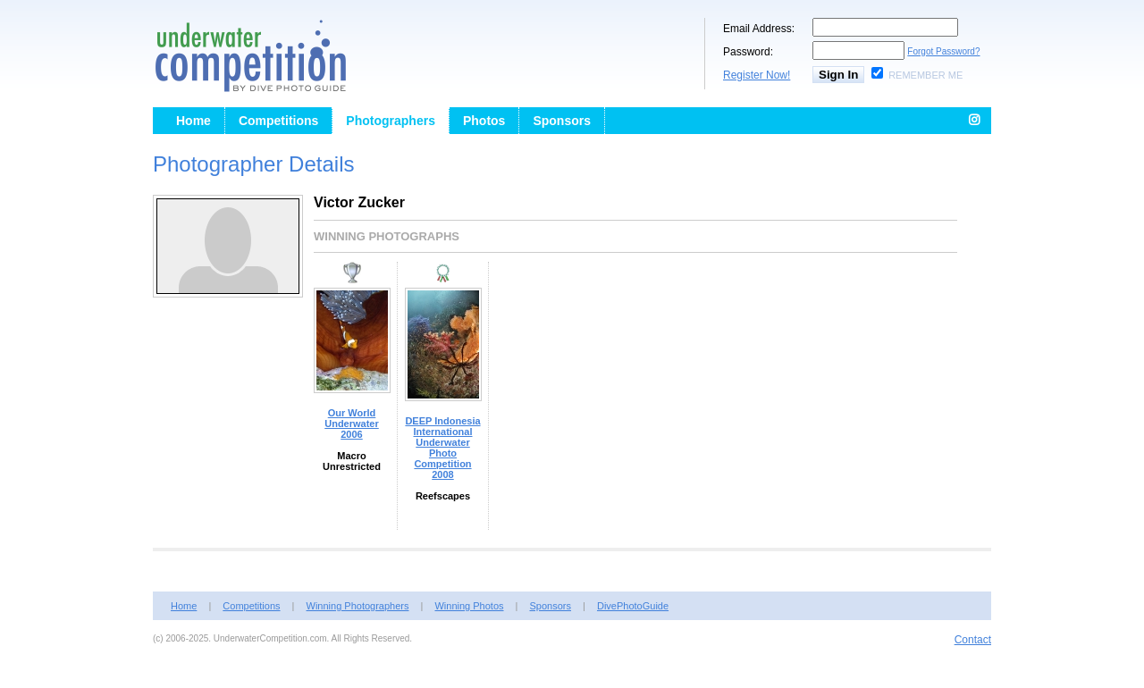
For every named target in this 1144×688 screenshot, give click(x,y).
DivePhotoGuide (633, 605)
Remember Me (925, 75)
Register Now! (756, 75)
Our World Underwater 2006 (351, 423)
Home (193, 120)
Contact (973, 639)
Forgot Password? (943, 51)
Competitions (278, 120)
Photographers (390, 120)
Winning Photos (468, 605)
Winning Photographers (358, 605)
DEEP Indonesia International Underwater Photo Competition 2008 (442, 447)
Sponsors (562, 120)
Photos (484, 120)
